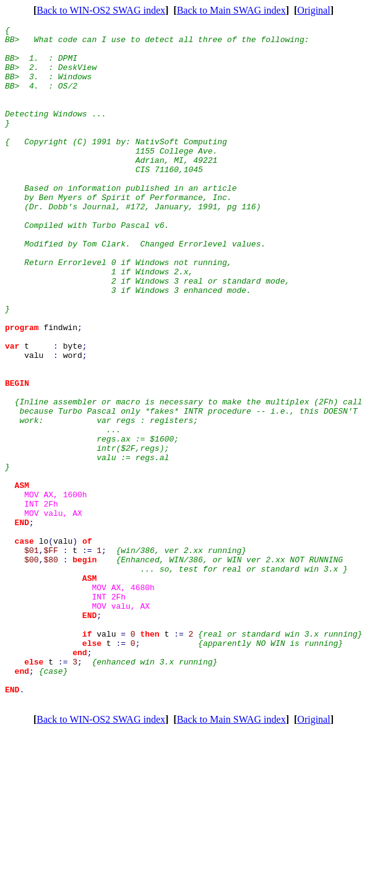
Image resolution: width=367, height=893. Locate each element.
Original (313, 10)
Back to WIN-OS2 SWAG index (101, 10)
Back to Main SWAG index (231, 10)
